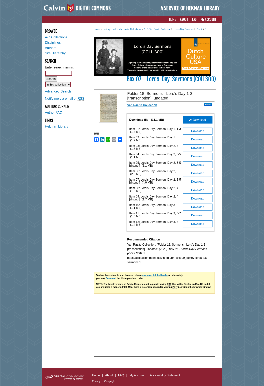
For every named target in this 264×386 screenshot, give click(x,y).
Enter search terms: (59, 67)
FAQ (121, 375)
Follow (208, 104)
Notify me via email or (64, 99)
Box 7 (199, 29)
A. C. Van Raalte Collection (157, 29)
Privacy (96, 381)
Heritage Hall (109, 29)
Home (97, 29)
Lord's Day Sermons (183, 29)
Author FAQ (53, 112)
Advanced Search (58, 91)
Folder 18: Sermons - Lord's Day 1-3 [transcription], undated (159, 95)
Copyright (109, 381)
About (109, 375)
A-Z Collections (56, 37)
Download (197, 119)
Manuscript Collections (130, 29)
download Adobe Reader (155, 275)
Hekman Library (56, 126)
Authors (50, 48)
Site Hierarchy (55, 53)
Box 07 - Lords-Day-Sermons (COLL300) (171, 79)
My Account (137, 375)
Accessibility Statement (165, 375)
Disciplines (53, 42)
